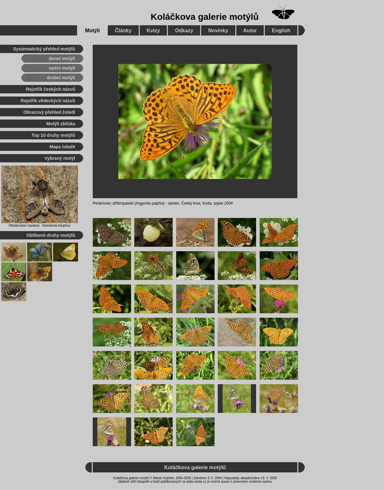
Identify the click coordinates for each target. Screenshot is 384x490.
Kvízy (153, 30)
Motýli (92, 30)
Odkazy (184, 30)
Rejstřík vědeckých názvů (48, 100)
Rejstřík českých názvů (50, 89)
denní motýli (62, 58)
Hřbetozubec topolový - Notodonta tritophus (39, 225)
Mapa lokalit (62, 146)
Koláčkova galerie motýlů (205, 17)
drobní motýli (61, 77)
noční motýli (62, 68)
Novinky (218, 30)
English (281, 30)
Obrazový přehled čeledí (49, 112)
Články (123, 30)
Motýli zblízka (60, 123)
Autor (250, 30)
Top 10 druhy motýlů (53, 135)
